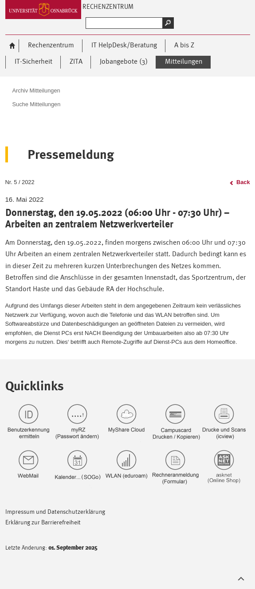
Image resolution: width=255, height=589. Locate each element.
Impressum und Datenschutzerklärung (55, 511)
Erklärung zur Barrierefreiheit (43, 522)
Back (243, 182)
